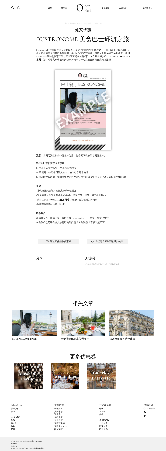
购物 (13, 426)
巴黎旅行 (15, 416)
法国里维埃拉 (60, 426)
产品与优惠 (105, 405)
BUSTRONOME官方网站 (56, 199)
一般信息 (103, 423)
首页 (66, 23)
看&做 (14, 423)
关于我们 (15, 408)
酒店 (13, 429)
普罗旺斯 (58, 420)
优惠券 (64, 8)
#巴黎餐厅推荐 (91, 264)
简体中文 (147, 8)
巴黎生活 (105, 8)
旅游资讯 (104, 419)
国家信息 (103, 426)
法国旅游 (123, 8)
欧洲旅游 (103, 429)
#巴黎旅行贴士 (113, 264)
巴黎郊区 (58, 408)
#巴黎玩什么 (102, 264)
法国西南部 (59, 423)
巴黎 (50, 8)
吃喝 (13, 420)
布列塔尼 (58, 417)
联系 (13, 411)
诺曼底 (57, 414)
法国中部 (58, 411)
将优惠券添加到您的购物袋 (107, 241)
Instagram (149, 408)
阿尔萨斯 (58, 429)
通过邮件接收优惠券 (58, 241)
